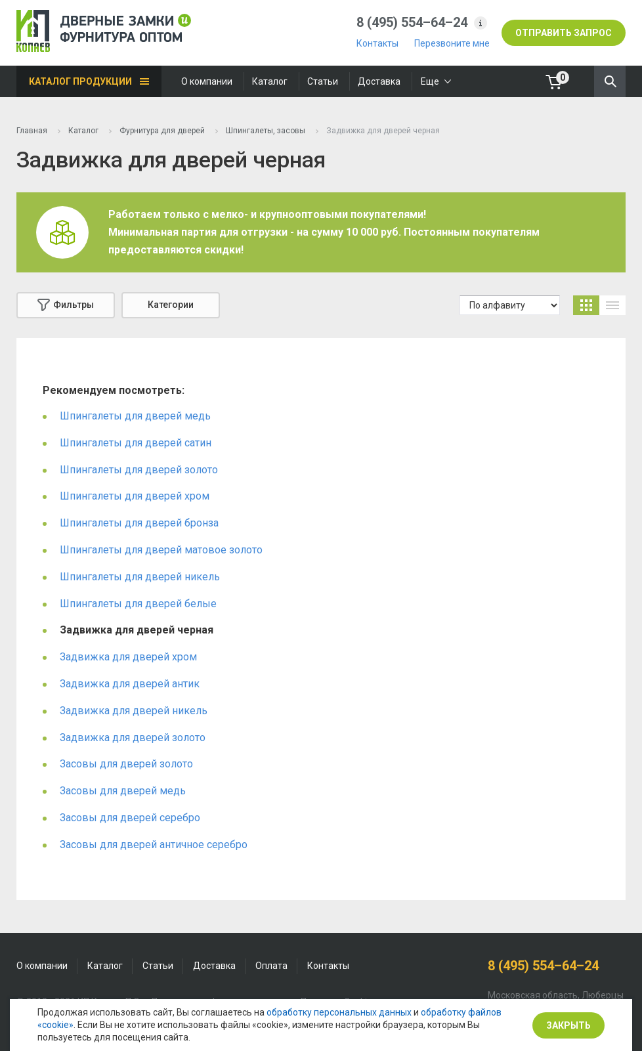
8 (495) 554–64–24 (411, 22)
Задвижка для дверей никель (133, 710)
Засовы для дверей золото (126, 764)
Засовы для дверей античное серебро (153, 844)
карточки (586, 305)
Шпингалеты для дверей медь (135, 416)
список (612, 305)
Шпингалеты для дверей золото (139, 469)
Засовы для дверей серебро (130, 817)
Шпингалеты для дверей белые (138, 603)
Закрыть (568, 1025)
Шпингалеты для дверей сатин (135, 443)
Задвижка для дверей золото (132, 737)
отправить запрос (563, 33)
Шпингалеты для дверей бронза (139, 523)
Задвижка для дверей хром (128, 657)
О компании (206, 81)
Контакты (377, 43)
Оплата (271, 965)
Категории (171, 304)
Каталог (270, 81)
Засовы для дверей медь (123, 790)
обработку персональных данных (339, 1012)
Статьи (322, 81)
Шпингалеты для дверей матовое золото (161, 550)
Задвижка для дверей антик (130, 683)
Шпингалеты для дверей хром (134, 496)
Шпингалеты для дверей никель (140, 576)
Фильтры (65, 305)
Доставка (379, 81)
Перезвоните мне (452, 43)
